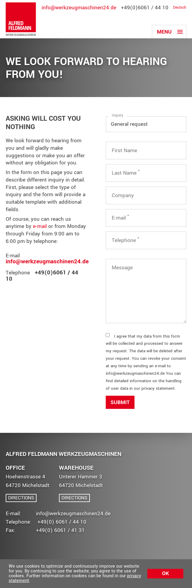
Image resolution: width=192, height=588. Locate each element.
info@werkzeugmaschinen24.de (79, 7)
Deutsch (179, 8)
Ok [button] (165, 573)
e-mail (40, 226)
